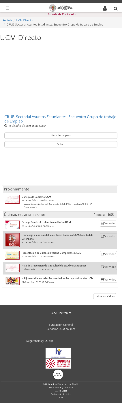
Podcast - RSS (104, 215)
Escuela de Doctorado (62, 14)
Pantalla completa (61, 135)
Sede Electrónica (61, 313)
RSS (61, 397)
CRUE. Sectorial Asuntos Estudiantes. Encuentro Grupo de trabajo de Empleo (60, 119)
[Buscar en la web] (116, 8)
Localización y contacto (61, 387)
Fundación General (61, 324)
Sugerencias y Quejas (39, 340)
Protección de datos (61, 394)
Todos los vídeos (104, 296)
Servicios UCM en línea (61, 329)
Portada (7, 20)
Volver (60, 144)
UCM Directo (24, 20)
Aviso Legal (61, 391)
